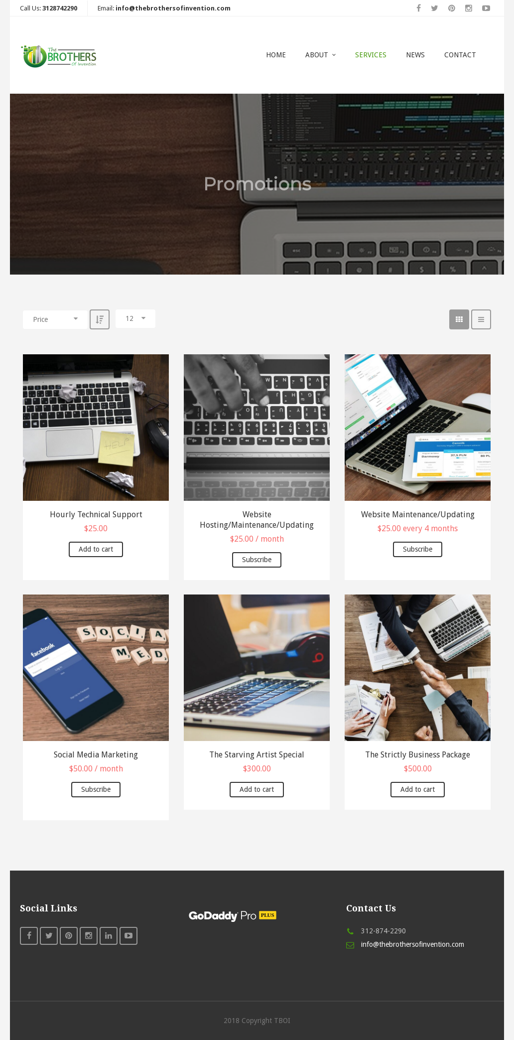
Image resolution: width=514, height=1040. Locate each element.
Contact (460, 55)
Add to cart (96, 549)
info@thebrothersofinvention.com (412, 944)
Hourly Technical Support (96, 514)
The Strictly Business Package (417, 754)
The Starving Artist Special (256, 754)
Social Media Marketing (96, 754)
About (316, 55)
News (415, 55)
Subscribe (256, 560)
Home (276, 55)
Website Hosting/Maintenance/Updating (257, 520)
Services (370, 55)
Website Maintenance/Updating (418, 514)
